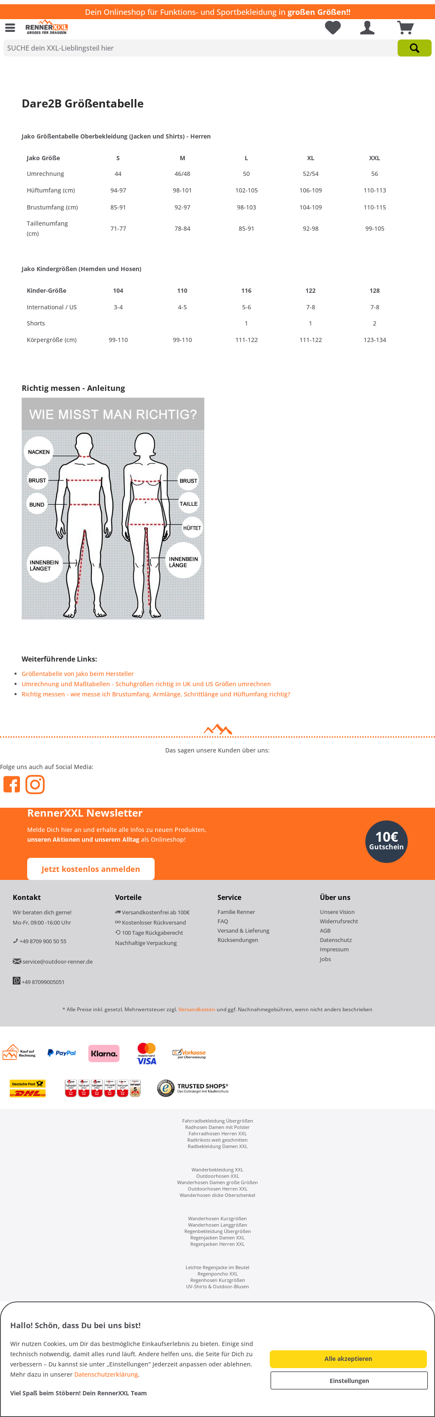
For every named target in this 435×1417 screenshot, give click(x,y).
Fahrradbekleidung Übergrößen (217, 1120)
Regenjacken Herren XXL (217, 1244)
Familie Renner (236, 912)
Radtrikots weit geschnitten (217, 1140)
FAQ (223, 921)
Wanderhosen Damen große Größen (217, 1182)
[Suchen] (415, 48)
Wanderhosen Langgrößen (217, 1225)
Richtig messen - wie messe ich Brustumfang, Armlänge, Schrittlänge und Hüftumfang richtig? (156, 694)
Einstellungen (349, 1381)
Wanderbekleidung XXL (217, 1169)
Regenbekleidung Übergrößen (217, 1231)
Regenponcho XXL (218, 1273)
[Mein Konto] (366, 27)
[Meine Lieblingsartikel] (329, 27)
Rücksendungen (238, 940)
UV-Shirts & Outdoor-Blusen (217, 1286)
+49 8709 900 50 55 (39, 941)
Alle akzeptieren (348, 1359)
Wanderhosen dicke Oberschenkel (217, 1195)
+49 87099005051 (43, 982)
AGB (325, 930)
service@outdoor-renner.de (53, 961)
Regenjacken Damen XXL (217, 1237)
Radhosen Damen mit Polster (217, 1127)
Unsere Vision (337, 912)
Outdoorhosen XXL (217, 1176)
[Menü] (12, 27)
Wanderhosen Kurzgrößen (217, 1218)
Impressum (334, 949)
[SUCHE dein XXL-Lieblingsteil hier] (217, 48)
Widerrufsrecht (339, 921)
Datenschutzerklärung (106, 1374)
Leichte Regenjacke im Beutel (217, 1267)
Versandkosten (196, 1009)
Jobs (325, 959)
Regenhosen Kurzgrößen (217, 1280)
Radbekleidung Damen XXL (218, 1146)
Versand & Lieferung (243, 930)
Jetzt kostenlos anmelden (91, 869)
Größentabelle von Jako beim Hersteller (78, 674)
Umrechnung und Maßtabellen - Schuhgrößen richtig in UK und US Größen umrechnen (146, 684)
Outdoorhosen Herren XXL (218, 1188)
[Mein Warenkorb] (406, 27)
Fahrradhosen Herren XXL (218, 1133)
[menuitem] (12, 27)
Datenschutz (336, 940)
